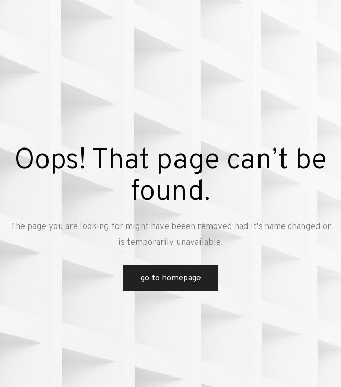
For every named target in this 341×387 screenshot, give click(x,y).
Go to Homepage (170, 278)
